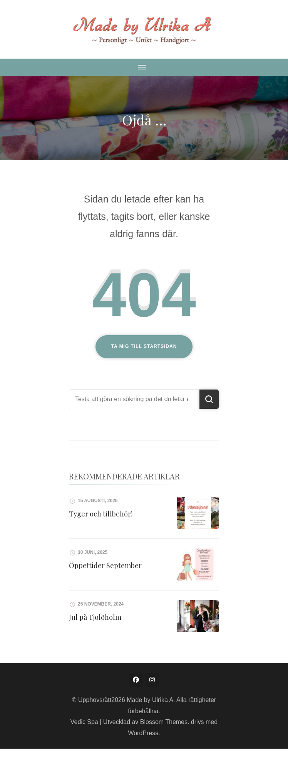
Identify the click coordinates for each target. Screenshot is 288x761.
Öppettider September (105, 565)
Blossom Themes (164, 722)
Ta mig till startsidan (144, 346)
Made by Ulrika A (150, 700)
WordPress (143, 733)
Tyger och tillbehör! (100, 513)
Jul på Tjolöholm (95, 617)
